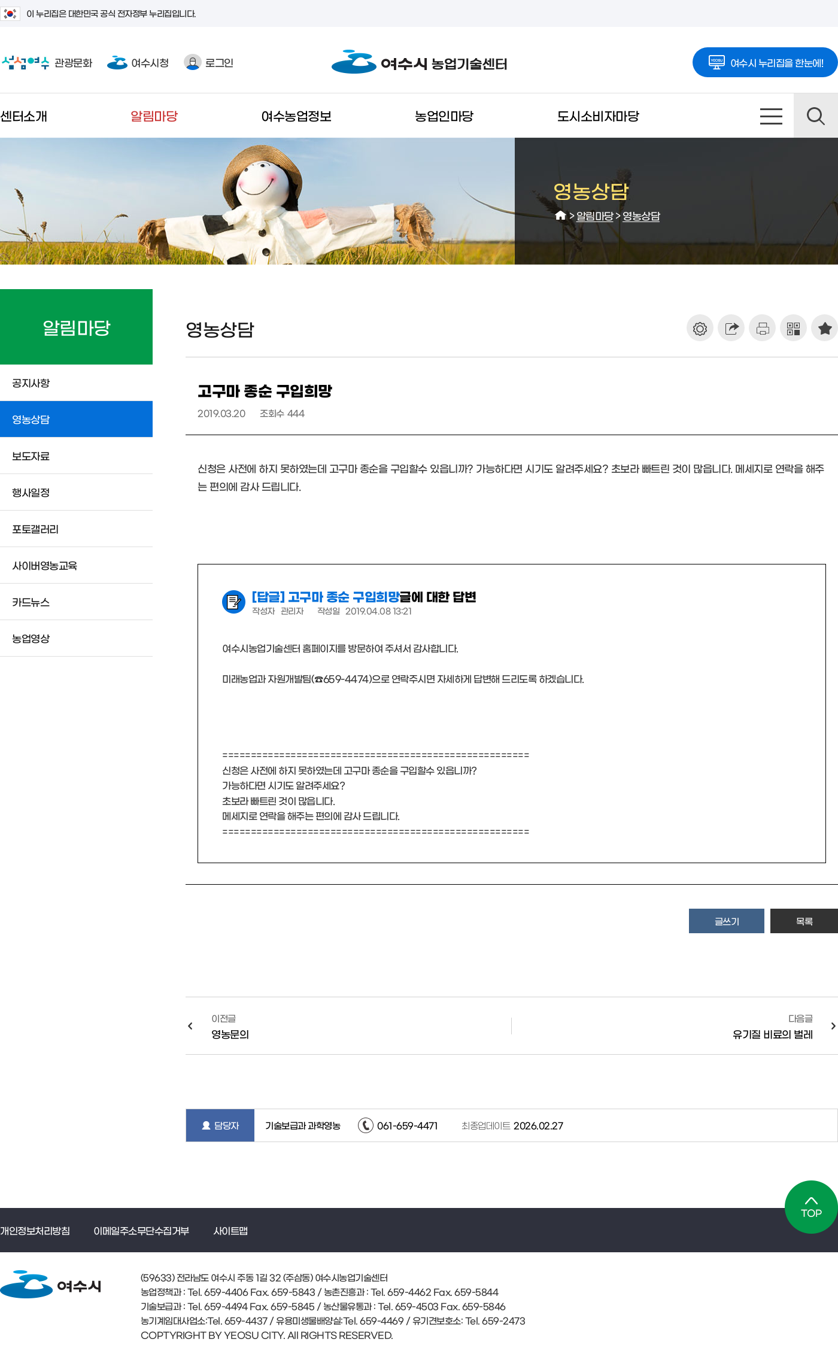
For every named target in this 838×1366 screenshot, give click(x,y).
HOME (561, 215)
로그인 (208, 62)
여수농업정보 (296, 115)
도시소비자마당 (598, 115)
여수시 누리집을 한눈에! (766, 58)
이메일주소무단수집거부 (141, 1230)
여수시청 (137, 62)
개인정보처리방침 (34, 1230)
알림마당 (153, 115)
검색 (816, 115)
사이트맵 (771, 115)
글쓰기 (727, 920)
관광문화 (46, 62)
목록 (804, 920)
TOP (811, 1207)
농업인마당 (444, 115)
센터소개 (23, 115)
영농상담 (641, 215)
